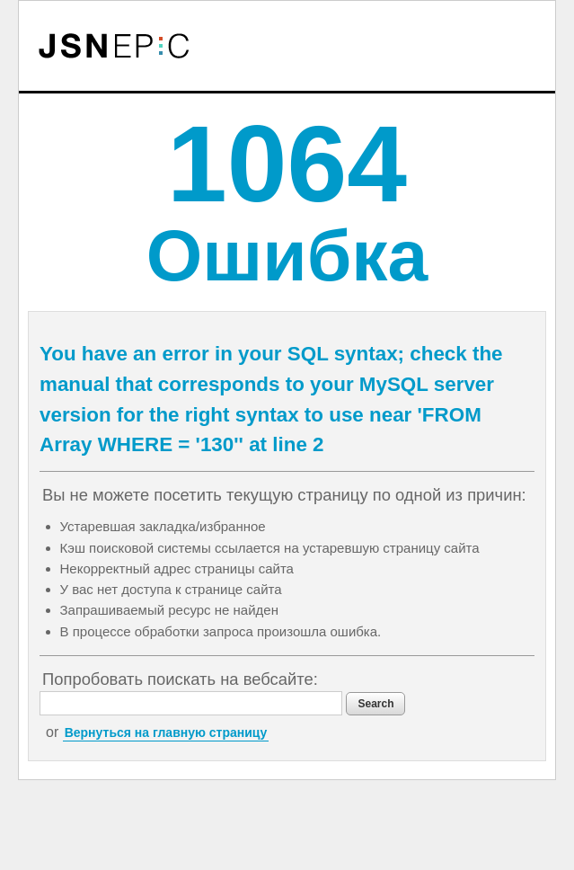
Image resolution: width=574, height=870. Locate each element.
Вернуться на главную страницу (166, 732)
